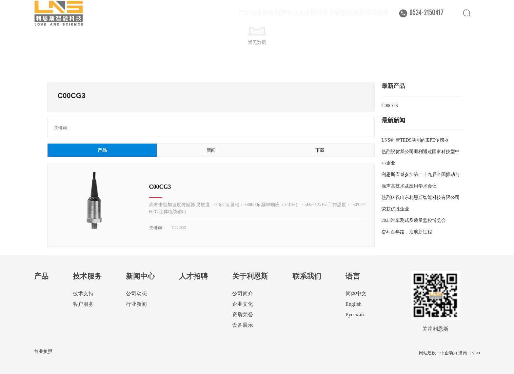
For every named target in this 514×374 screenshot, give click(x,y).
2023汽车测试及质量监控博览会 (414, 220)
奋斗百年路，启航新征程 (407, 231)
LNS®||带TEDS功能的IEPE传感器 (415, 140)
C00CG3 (160, 187)
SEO (476, 352)
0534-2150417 (426, 20)
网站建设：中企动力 (438, 352)
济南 (462, 352)
